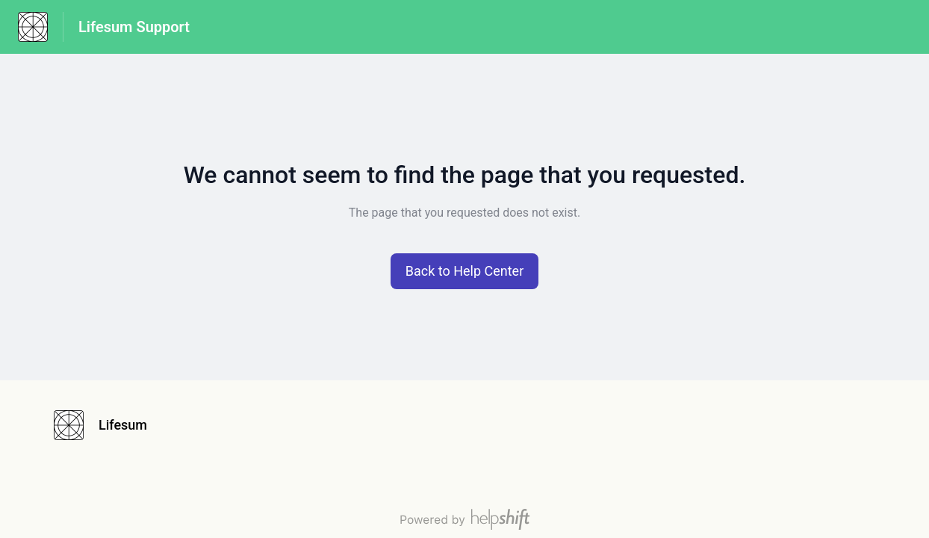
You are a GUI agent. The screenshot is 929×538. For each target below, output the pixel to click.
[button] (465, 271)
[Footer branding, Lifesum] (108, 425)
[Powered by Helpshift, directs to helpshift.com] (464, 519)
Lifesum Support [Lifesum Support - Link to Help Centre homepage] (134, 27)
